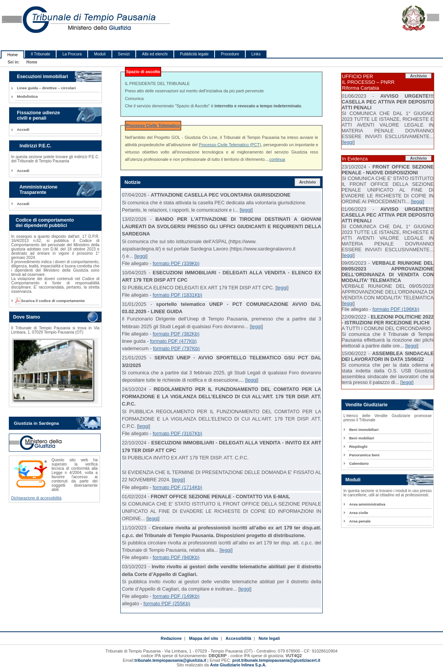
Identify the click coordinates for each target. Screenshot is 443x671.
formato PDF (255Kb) (166, 603)
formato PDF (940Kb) (176, 557)
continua (277, 159)
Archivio (307, 182)
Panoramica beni (364, 455)
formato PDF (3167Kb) (177, 433)
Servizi (124, 54)
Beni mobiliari (361, 438)
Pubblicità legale (194, 54)
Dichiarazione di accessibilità (36, 498)
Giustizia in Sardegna (36, 423)
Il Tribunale (40, 54)
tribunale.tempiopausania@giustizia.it (171, 660)
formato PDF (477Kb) (173, 341)
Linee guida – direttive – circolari (46, 88)
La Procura (72, 54)
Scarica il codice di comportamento (51, 301)
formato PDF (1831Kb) (177, 295)
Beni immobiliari (363, 429)
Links (256, 54)
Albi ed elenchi (155, 54)
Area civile (358, 513)
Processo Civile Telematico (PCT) (230, 144)
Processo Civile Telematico (153, 125)
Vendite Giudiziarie (366, 404)
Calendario (359, 463)
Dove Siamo (26, 317)
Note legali (269, 638)
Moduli (99, 54)
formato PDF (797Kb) (176, 348)
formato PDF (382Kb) (176, 334)
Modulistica (27, 96)
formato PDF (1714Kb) (177, 487)
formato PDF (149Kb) (176, 596)
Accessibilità (238, 638)
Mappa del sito (203, 638)
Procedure (230, 54)
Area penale (360, 521)
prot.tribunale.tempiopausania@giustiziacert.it (276, 660)
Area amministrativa (367, 504)
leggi (246, 210)
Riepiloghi (358, 446)
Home (12, 55)
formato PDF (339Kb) (176, 263)
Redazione (171, 638)
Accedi (23, 129)
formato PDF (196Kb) (396, 309)
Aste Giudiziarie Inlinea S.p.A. (238, 665)
